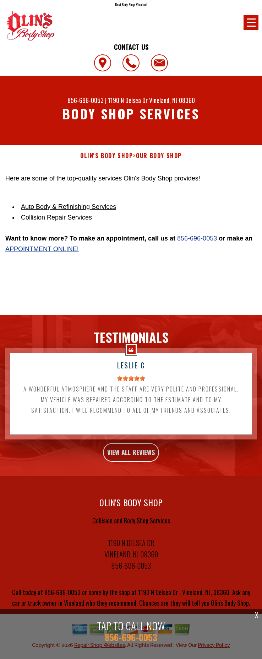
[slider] (131, 396)
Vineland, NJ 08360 (172, 100)
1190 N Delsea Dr (128, 100)
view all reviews (131, 470)
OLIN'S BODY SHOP (106, 155)
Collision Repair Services (56, 217)
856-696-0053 (85, 100)
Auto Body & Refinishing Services (68, 206)
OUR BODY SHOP (159, 155)
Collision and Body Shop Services (131, 538)
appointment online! (42, 249)
